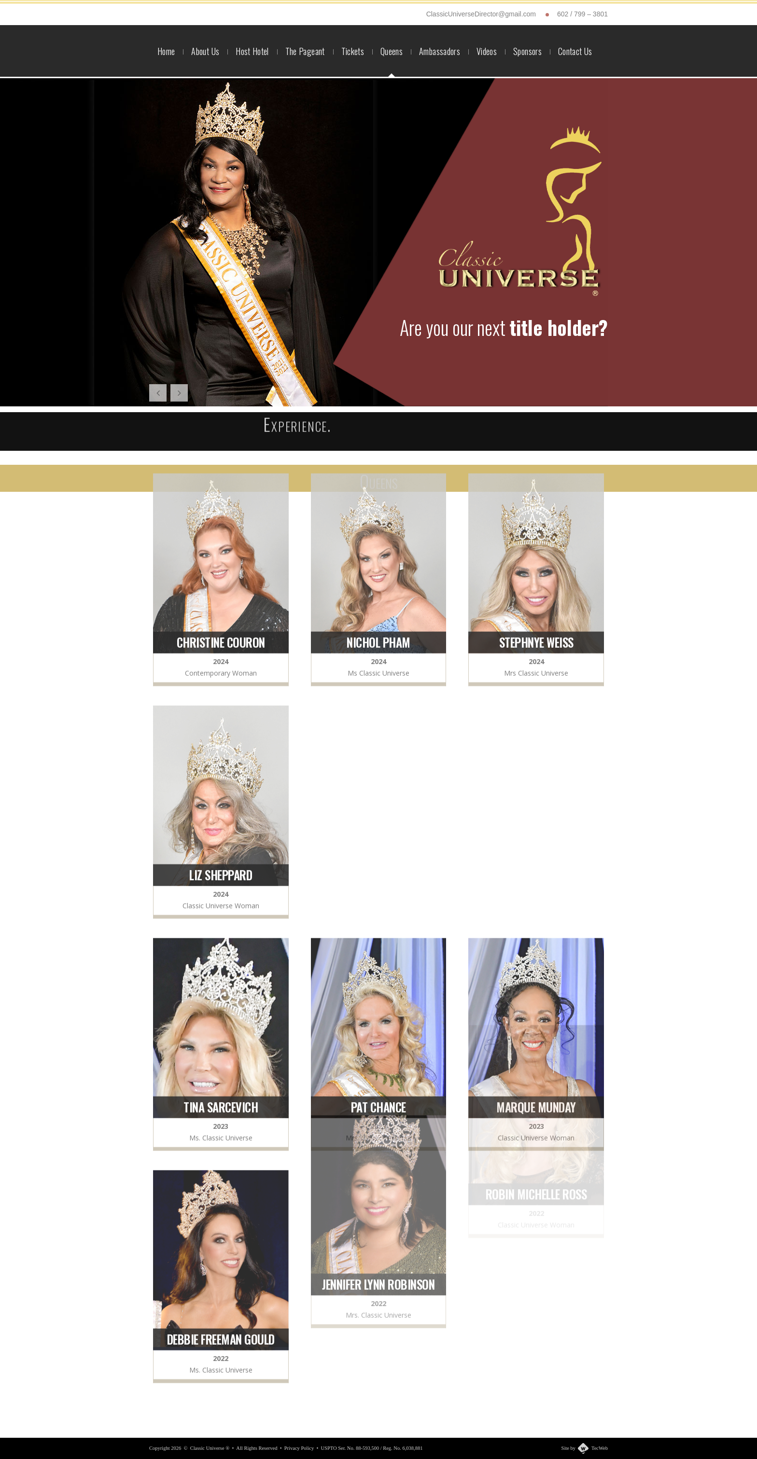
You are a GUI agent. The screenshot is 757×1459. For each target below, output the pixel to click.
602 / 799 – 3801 (582, 14)
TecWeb (599, 1448)
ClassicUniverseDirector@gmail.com (481, 14)
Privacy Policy (299, 1448)
